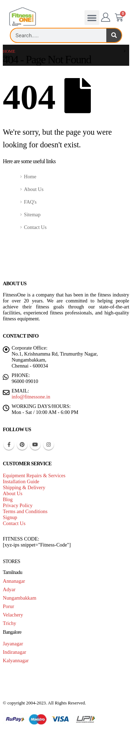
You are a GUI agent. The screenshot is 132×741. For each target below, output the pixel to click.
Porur (8, 606)
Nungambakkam (19, 598)
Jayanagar (13, 643)
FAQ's (30, 202)
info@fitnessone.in (31, 397)
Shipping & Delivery (24, 487)
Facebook (9, 444)
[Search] (113, 35)
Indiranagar (14, 652)
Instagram (48, 444)
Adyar (9, 589)
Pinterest (22, 444)
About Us (34, 189)
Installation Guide (21, 481)
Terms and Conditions (25, 511)
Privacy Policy (17, 505)
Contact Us (35, 227)
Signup (10, 517)
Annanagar (14, 581)
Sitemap (32, 214)
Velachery (13, 615)
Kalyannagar (16, 660)
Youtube (35, 444)
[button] (91, 17)
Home (30, 176)
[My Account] (105, 17)
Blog (8, 499)
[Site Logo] (22, 16)
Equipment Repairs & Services (34, 475)
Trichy (9, 623)
